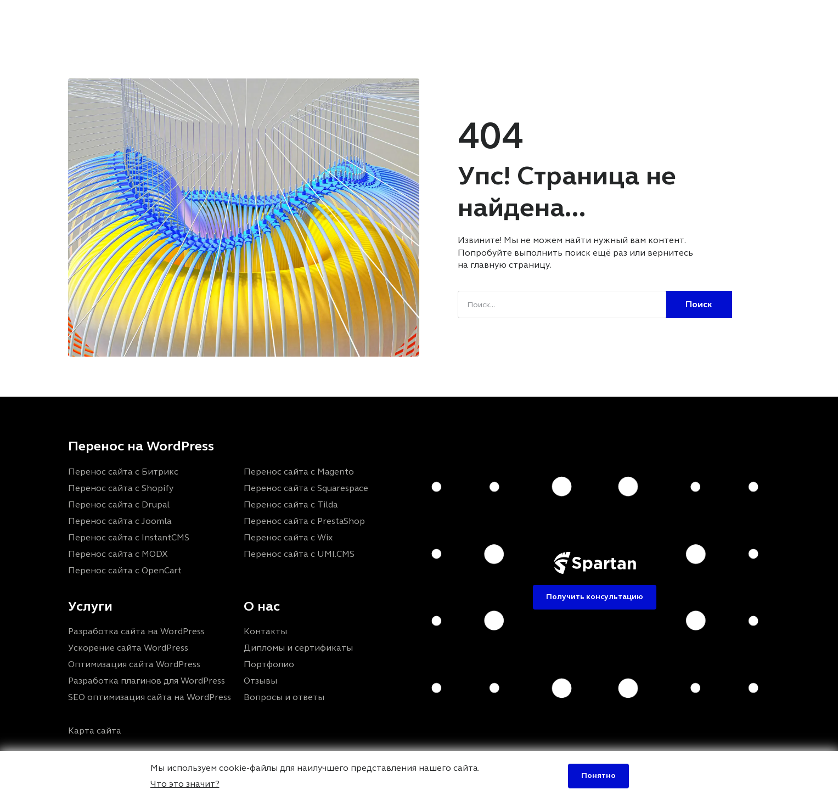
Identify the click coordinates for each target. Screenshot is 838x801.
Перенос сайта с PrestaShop (304, 521)
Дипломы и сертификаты (298, 647)
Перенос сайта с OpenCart (125, 570)
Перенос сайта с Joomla (119, 521)
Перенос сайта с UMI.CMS (299, 554)
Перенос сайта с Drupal (119, 504)
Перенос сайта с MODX (118, 554)
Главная (216, 19)
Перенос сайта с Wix (288, 537)
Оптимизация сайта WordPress (134, 664)
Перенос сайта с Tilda (291, 504)
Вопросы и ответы (284, 697)
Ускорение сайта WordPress (128, 647)
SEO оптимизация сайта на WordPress (149, 697)
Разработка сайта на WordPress (136, 631)
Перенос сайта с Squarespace (306, 488)
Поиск (698, 304)
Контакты (536, 19)
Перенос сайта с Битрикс (123, 471)
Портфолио (337, 19)
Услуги (268, 19)
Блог (447, 19)
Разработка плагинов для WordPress (146, 680)
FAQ (485, 19)
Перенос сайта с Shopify (120, 488)
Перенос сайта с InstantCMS (128, 537)
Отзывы (400, 19)
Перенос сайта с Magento (299, 471)
